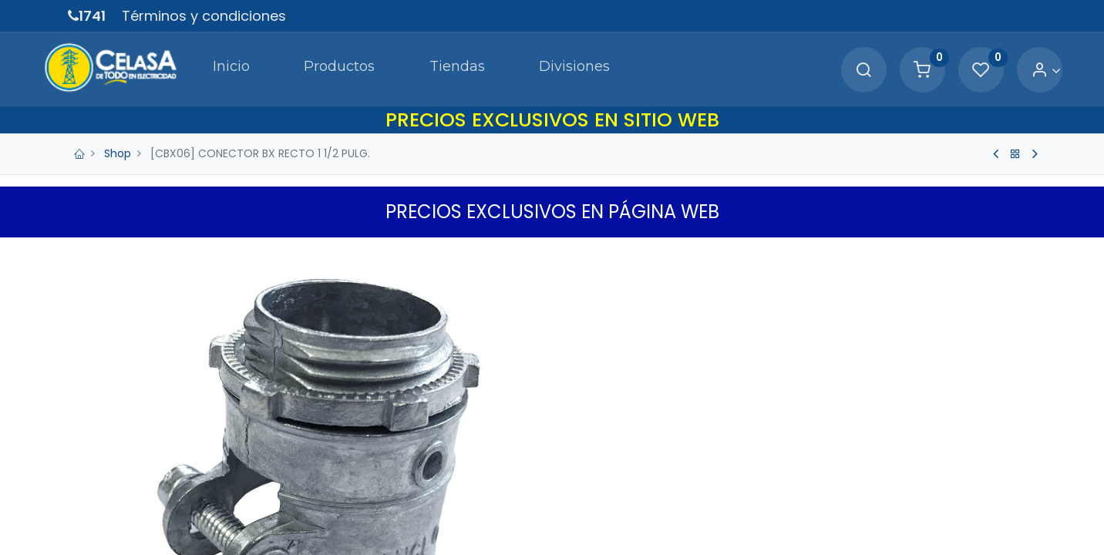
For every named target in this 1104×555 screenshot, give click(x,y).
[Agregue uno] (646, 460)
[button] (833, 509)
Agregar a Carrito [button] (683, 509)
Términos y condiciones (204, 15)
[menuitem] (200, 64)
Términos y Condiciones (631, 545)
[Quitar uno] (581, 460)
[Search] (838, 66)
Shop (117, 145)
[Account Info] (1021, 66)
